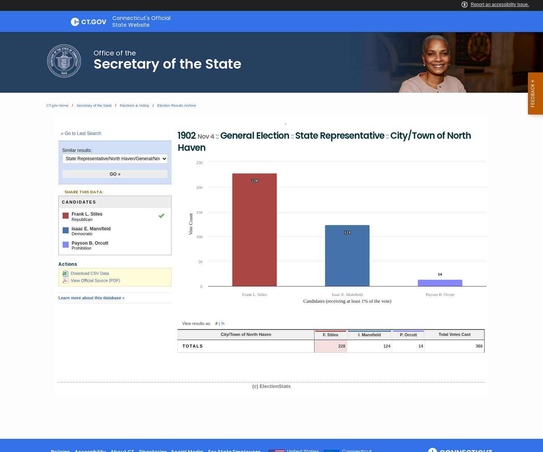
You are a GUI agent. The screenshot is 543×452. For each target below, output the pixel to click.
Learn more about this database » (91, 298)
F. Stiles (299, 334)
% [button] (223, 323)
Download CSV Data (86, 273)
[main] (271, 235)
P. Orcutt (385, 334)
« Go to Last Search (81, 133)
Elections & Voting (134, 105)
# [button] (216, 323)
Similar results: (77, 150)
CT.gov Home (57, 105)
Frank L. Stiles (87, 214)
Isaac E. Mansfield (91, 228)
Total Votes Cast (444, 334)
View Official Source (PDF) (91, 280)
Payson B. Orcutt (90, 243)
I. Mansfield (341, 334)
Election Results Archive (176, 105)
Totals (193, 346)
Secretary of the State (94, 105)
